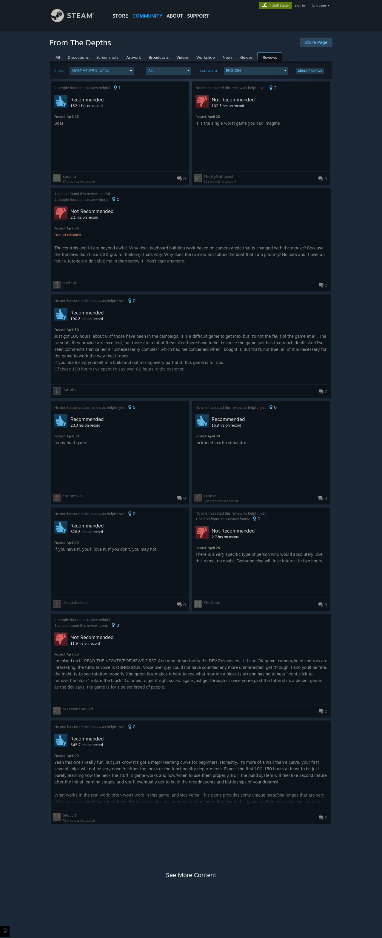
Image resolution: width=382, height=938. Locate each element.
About (175, 16)
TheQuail (212, 602)
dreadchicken (74, 602)
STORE (120, 16)
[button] (102, 71)
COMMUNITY (147, 16)
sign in (300, 5)
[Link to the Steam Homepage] (77, 20)
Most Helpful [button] (90, 70)
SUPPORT (198, 16)
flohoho (69, 389)
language (319, 5)
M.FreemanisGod (77, 708)
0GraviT (69, 815)
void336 (69, 282)
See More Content (191, 875)
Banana (69, 176)
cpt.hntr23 (72, 495)
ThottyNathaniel (218, 176)
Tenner (210, 495)
